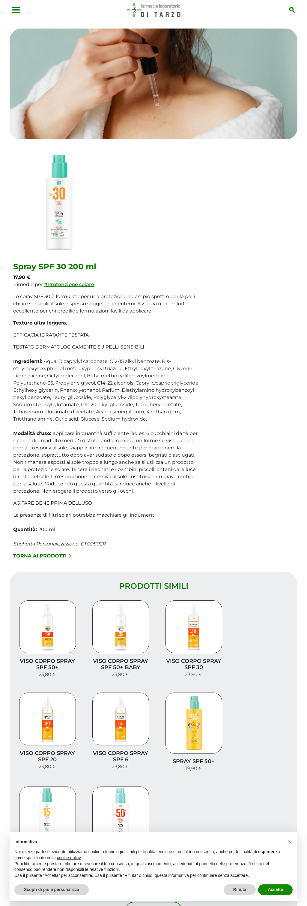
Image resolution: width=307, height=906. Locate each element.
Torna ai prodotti (138, 445)
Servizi (284, 778)
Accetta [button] (275, 889)
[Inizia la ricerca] (292, 10)
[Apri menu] (16, 10)
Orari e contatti (271, 807)
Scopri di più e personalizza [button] (51, 889)
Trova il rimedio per (265, 797)
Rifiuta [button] (239, 889)
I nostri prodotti (269, 788)
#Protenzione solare (165, 174)
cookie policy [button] (69, 857)
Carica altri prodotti (153, 707)
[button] (289, 842)
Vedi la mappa (40, 808)
